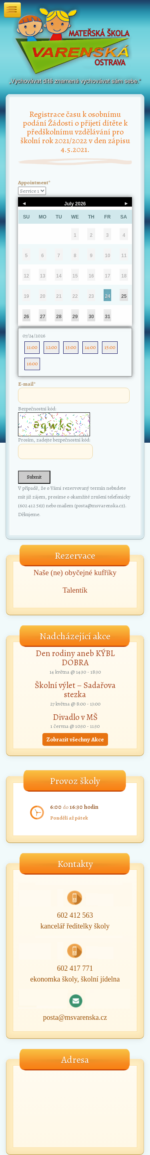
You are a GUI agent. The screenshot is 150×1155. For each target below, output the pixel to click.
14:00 (90, 347)
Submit (34, 476)
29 (75, 316)
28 (59, 316)
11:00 (32, 347)
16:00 (32, 363)
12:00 (51, 347)
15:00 (109, 347)
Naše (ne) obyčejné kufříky (75, 572)
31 (107, 316)
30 (91, 316)
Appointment (34, 182)
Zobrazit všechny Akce (75, 739)
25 (123, 296)
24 (107, 296)
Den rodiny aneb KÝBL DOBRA (75, 658)
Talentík (75, 590)
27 (42, 316)
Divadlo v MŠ (75, 717)
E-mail (27, 383)
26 (26, 316)
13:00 (71, 347)
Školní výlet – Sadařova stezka (75, 690)
